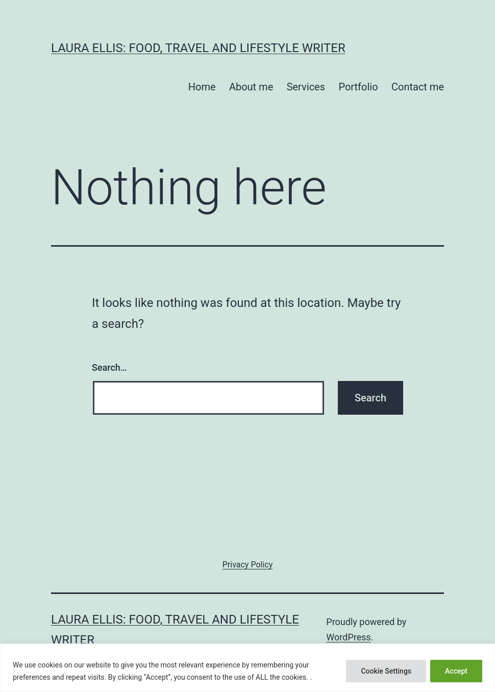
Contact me (417, 87)
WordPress (348, 637)
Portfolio (358, 87)
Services (306, 87)
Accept (456, 671)
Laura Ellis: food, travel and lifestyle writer (198, 48)
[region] (247, 667)
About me (251, 87)
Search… (109, 367)
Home (202, 87)
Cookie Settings (386, 671)
